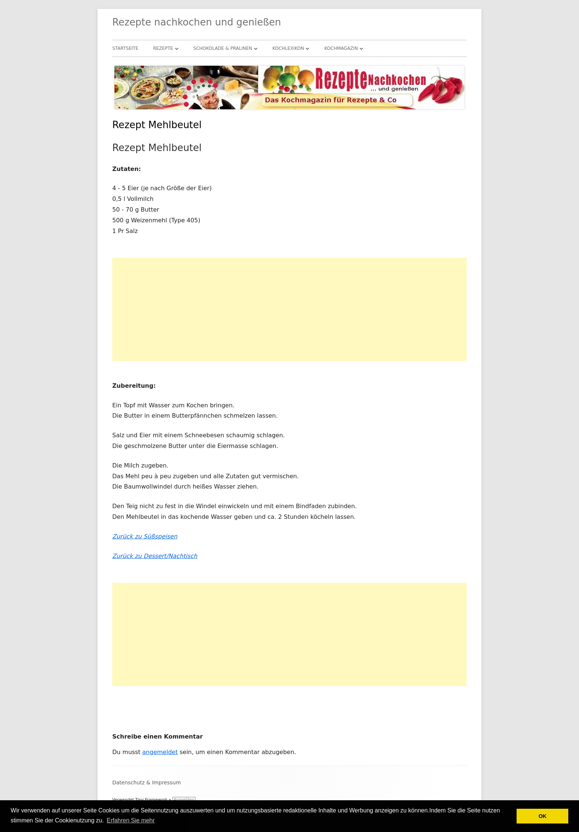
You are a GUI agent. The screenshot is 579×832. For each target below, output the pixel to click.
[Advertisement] (289, 309)
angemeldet (160, 752)
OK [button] (542, 816)
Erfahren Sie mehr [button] (131, 820)
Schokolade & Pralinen (222, 48)
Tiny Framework (151, 799)
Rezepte (163, 48)
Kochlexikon (288, 48)
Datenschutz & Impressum (146, 782)
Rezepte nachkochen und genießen (196, 22)
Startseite (125, 48)
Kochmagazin (341, 48)
